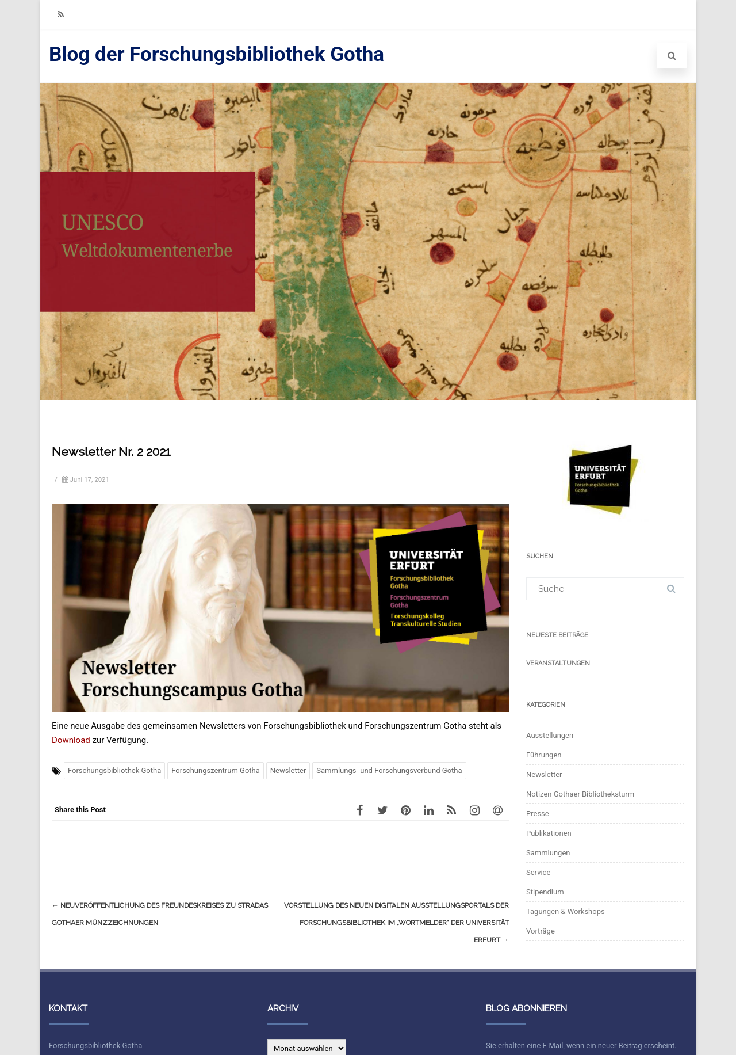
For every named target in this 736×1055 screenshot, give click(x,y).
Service (538, 872)
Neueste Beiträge (557, 635)
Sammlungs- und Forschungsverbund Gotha (389, 770)
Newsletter (288, 770)
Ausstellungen (549, 735)
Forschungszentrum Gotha (215, 770)
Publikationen (549, 833)
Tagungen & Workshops (565, 911)
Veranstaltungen (558, 663)
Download (71, 740)
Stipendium (545, 892)
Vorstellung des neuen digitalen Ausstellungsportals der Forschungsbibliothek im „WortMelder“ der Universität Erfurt (396, 922)
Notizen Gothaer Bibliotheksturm (580, 794)
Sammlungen (548, 852)
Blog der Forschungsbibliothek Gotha (216, 54)
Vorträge (540, 931)
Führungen (544, 755)
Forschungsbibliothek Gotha (114, 770)
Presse (537, 813)
